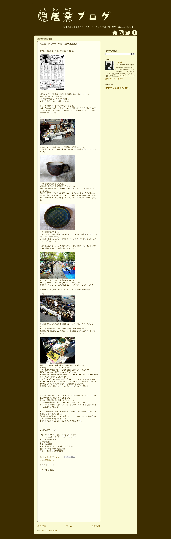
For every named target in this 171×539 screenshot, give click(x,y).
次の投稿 (41, 526)
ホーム (69, 526)
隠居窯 (120, 62)
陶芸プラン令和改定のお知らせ (117, 88)
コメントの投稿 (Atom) (49, 530)
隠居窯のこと (50, 460)
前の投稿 (96, 526)
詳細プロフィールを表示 (114, 79)
